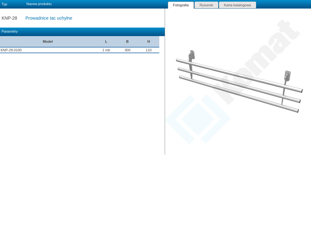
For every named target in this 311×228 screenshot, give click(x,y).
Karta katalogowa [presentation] (237, 5)
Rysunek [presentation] (206, 5)
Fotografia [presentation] (181, 5)
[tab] (181, 5)
